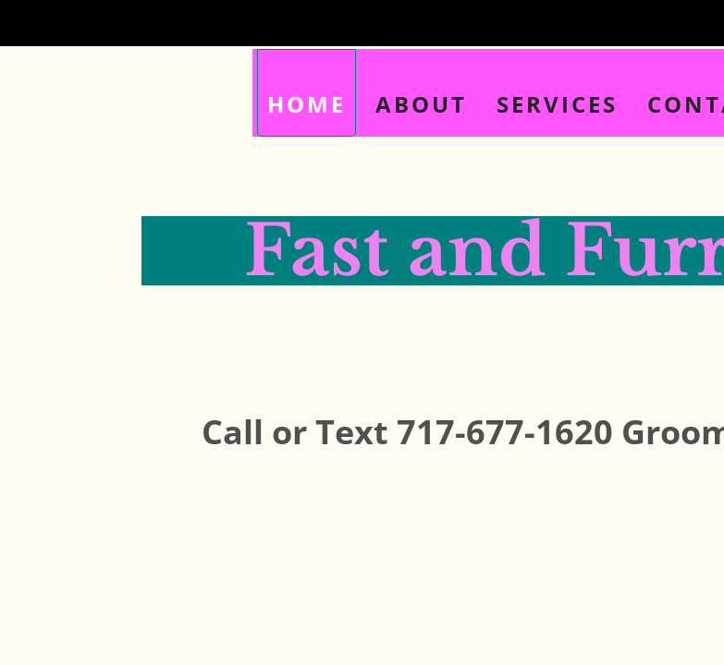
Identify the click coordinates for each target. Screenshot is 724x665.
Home (306, 104)
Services (557, 104)
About (421, 104)
